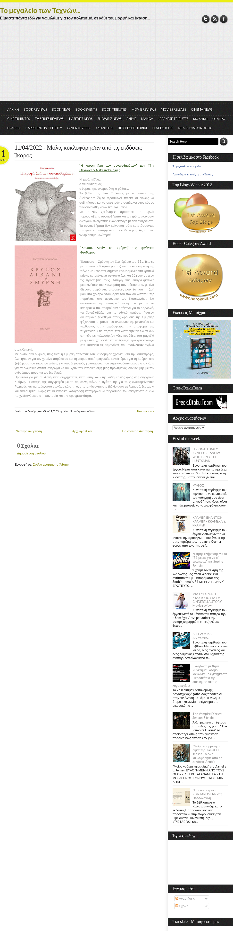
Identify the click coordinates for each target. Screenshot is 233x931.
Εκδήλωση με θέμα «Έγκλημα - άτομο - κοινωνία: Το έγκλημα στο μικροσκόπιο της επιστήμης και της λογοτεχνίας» (200, 675)
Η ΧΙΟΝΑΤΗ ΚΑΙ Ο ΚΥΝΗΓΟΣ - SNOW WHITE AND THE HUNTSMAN (206, 455)
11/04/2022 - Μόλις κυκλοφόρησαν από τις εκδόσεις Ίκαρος (78, 151)
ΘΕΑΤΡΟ (218, 119)
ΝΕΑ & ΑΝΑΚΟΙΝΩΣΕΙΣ (195, 128)
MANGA (147, 119)
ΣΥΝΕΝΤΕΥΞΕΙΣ (79, 128)
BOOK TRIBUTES (114, 109)
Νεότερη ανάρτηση (29, 431)
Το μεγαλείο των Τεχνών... (40, 10)
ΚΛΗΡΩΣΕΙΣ (104, 128)
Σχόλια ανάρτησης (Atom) (51, 464)
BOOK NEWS (61, 109)
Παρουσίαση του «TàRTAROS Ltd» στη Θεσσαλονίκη (207, 794)
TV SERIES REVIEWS (49, 119)
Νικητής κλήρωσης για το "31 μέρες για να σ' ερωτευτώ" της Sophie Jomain (209, 559)
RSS (214, 19)
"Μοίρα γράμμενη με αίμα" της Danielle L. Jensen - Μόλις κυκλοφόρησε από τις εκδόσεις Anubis (207, 754)
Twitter (205, 19)
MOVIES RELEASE (173, 109)
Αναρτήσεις (185, 898)
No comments (145, 411)
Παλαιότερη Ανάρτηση (137, 431)
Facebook (223, 19)
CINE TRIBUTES (18, 119)
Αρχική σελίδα (82, 431)
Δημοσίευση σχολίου (31, 453)
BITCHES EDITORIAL (133, 128)
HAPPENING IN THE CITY (43, 128)
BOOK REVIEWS (35, 109)
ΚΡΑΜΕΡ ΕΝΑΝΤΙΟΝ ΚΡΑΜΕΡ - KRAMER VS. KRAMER (209, 521)
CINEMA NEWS (202, 109)
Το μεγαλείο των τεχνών (187, 166)
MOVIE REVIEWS (144, 109)
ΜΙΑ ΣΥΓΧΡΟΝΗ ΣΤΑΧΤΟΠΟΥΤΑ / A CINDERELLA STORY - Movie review (208, 599)
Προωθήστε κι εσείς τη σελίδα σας (193, 174)
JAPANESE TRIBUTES (173, 119)
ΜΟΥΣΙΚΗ (200, 119)
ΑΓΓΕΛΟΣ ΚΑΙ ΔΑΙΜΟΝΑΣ (202, 636)
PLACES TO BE (162, 128)
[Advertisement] (116, 64)
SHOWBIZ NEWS (110, 119)
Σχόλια (181, 906)
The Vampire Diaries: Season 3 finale (207, 716)
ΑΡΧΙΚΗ (13, 109)
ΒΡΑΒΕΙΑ (14, 128)
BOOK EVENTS (86, 109)
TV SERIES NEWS (80, 119)
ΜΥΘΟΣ (198, 485)
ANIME (131, 119)
